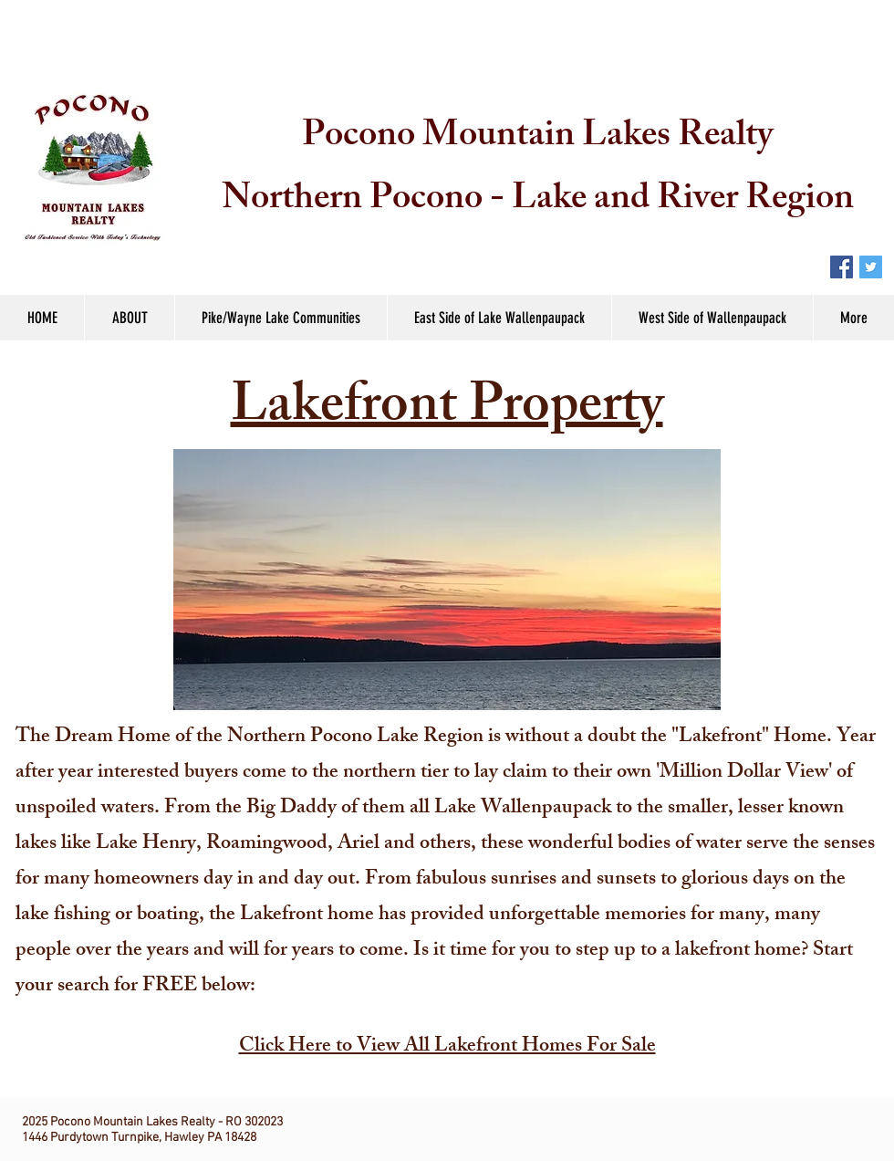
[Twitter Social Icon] (870, 267)
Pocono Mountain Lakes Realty (538, 138)
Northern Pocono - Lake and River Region (538, 201)
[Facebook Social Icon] (841, 267)
